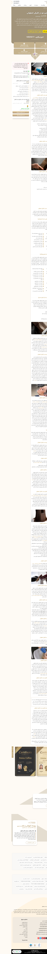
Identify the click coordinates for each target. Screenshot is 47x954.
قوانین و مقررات (13, 932)
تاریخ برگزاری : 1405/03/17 (23, 37)
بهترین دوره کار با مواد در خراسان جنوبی (14, 862)
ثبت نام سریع (43, 951)
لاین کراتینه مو (22, 536)
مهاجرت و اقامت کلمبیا (17, 886)
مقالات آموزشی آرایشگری (25, 865)
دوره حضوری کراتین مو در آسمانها (14, 865)
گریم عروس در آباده (17, 857)
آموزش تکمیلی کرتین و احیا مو (32, 693)
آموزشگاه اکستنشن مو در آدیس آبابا (38, 862)
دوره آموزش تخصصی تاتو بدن (16, 867)
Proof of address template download (26, 883)
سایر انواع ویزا (5, 881)
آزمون (19, 5)
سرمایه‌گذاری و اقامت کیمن (27, 889)
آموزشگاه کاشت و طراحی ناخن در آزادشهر (37, 865)
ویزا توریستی (10, 889)
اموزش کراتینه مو (27, 82)
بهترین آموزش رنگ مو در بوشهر (39, 867)
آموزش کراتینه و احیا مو (26, 462)
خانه (42, 7)
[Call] (2, 951)
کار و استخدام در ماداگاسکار (39, 886)
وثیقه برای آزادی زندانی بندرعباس (28, 886)
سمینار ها (24, 5)
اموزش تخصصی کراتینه (41, 693)
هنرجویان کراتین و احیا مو (37, 643)
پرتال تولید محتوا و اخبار (12, 934)
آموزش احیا (43, 400)
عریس (32, 80)
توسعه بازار (14, 935)
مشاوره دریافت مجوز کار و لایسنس (26, 881)
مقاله (23, 734)
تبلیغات (15, 937)
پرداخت (13, 5)
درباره (15, 928)
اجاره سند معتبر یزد (15, 878)
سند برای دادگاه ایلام (8, 886)
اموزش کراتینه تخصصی (32, 673)
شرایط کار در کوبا (41, 878)
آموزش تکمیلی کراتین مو (40, 664)
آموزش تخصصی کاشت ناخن (27, 867)
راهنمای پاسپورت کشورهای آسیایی (38, 889)
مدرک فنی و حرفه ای (37, 154)
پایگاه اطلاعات (43, 736)
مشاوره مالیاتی (42, 891)
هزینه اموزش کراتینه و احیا (25, 595)
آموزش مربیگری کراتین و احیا (40, 683)
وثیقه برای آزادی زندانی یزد (24, 878)
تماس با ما (14, 929)
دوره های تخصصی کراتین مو (34, 347)
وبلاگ (3, 5)
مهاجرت (24, 380)
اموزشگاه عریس (42, 214)
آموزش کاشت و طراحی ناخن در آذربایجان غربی (36, 860)
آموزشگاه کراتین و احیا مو (24, 80)
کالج (44, 5)
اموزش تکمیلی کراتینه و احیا (34, 495)
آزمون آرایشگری (28, 536)
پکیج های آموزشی (13, 924)
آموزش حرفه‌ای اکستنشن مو (26, 857)
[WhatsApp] (5, 951)
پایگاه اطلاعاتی (13, 926)
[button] (1, 747)
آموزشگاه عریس (24, 97)
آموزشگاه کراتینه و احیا (26, 339)
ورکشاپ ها (31, 5)
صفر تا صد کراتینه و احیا (39, 609)
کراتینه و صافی (40, 105)
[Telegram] (8, 951)
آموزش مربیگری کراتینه (40, 497)
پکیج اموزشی (38, 5)
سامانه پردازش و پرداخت (12, 925)
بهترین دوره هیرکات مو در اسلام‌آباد (38, 857)
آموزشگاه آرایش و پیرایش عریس (11, 860)
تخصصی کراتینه (25, 622)
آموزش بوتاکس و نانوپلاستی (23, 860)
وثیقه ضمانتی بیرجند (17, 889)
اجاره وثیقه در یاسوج (33, 878)
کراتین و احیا (24, 537)
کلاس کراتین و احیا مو (36, 625)
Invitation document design (14, 881)
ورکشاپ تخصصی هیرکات (27, 862)
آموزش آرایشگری (33, 402)
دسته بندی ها (13, 940)
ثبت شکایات (14, 931)
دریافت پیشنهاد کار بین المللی (39, 883)
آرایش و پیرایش (29, 407)
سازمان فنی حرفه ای (24, 402)
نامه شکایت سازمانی (14, 883)
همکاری (8, 5)
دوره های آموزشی (13, 922)
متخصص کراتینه (35, 119)
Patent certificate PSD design (39, 881)
